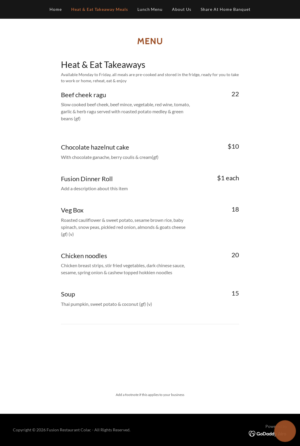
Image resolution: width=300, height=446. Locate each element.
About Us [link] (181, 9)
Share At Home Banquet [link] (225, 9)
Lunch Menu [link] (150, 9)
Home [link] (56, 9)
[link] (268, 433)
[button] (285, 431)
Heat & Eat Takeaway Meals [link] (99, 9)
